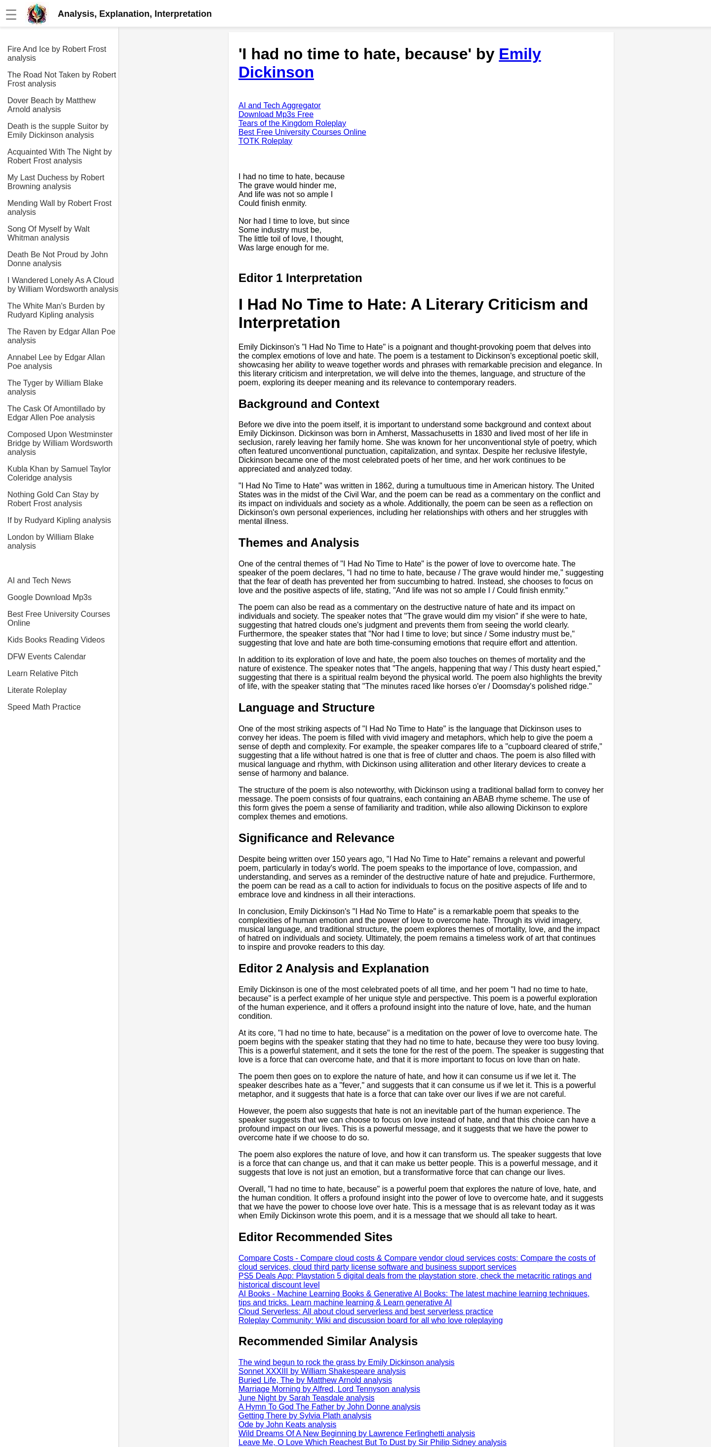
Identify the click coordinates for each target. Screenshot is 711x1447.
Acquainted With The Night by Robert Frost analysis (59, 156)
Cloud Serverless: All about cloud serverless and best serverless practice (365, 1311)
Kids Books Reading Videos (56, 640)
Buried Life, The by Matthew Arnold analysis (315, 1380)
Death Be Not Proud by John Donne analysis (57, 259)
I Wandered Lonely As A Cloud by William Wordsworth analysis (62, 284)
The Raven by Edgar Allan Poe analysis (61, 336)
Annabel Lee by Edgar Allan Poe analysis (56, 361)
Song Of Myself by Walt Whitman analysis (48, 233)
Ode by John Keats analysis (287, 1424)
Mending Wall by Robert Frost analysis (59, 207)
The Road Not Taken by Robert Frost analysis (61, 79)
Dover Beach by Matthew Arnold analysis (51, 105)
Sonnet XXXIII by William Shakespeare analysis (322, 1371)
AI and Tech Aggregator (279, 105)
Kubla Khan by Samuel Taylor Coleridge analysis (59, 473)
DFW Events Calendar (46, 656)
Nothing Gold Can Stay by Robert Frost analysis (53, 499)
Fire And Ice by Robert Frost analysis (56, 53)
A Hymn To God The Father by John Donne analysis (329, 1407)
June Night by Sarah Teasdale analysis (306, 1398)
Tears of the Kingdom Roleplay (292, 123)
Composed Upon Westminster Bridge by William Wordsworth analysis (60, 443)
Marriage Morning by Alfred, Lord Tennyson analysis (329, 1389)
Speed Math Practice (44, 707)
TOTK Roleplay (265, 141)
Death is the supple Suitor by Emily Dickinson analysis (58, 130)
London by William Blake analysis (50, 541)
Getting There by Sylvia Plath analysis (304, 1415)
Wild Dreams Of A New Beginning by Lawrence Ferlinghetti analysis (356, 1433)
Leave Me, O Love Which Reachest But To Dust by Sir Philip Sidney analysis (372, 1442)
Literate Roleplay (37, 690)
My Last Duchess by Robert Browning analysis (56, 182)
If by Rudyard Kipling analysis (59, 520)
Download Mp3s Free (276, 114)
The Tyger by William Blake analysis (55, 387)
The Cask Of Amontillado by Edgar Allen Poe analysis (56, 413)
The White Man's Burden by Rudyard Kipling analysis (56, 310)
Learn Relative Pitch (42, 673)
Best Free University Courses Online (58, 618)
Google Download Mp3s (49, 597)
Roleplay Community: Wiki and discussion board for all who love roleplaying (370, 1320)
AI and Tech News (39, 580)
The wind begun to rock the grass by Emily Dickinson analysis (346, 1362)
